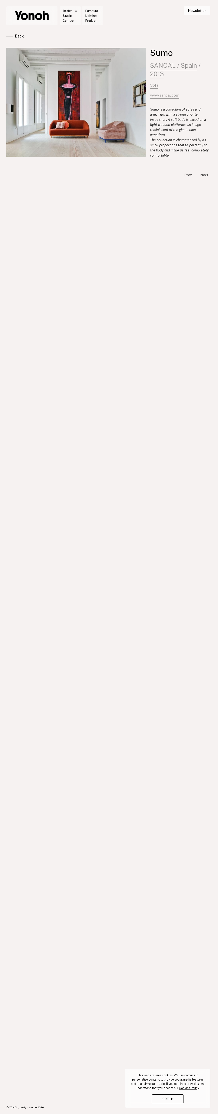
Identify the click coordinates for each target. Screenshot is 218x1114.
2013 (157, 76)
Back (19, 36)
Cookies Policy (189, 1088)
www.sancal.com (164, 99)
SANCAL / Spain (173, 67)
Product (90, 20)
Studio (67, 15)
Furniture (91, 11)
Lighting (91, 15)
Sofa (154, 88)
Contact (68, 20)
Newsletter (197, 11)
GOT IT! (167, 1099)
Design (67, 11)
